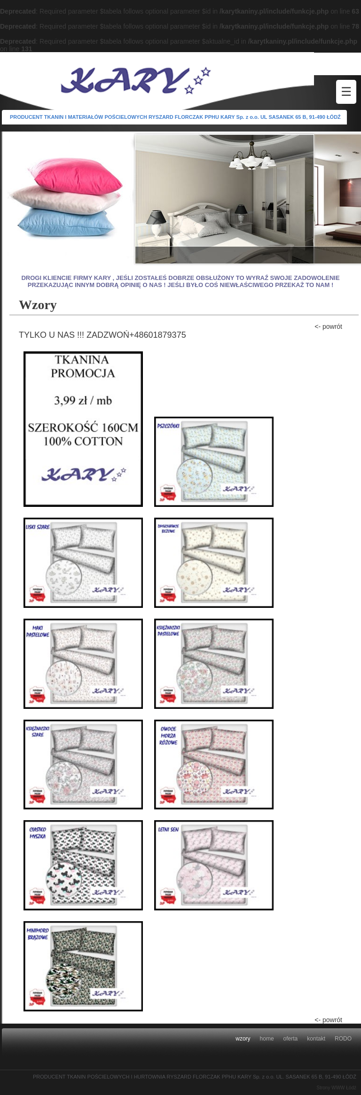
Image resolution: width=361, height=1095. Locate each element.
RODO (343, 1038)
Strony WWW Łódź (336, 1087)
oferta (290, 1038)
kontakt (316, 1038)
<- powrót (328, 326)
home (267, 1038)
